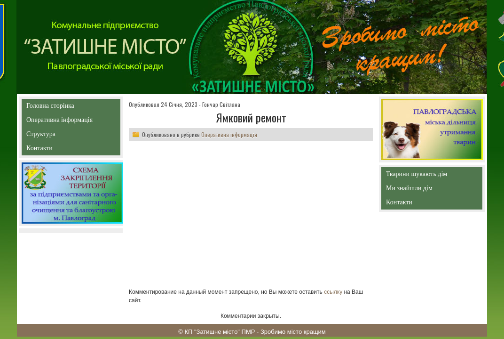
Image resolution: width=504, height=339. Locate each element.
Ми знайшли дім (429, 188)
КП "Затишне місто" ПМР (219, 331)
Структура (57, 135)
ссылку (333, 292)
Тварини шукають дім (419, 175)
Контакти (60, 150)
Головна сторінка (70, 105)
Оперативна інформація (59, 121)
